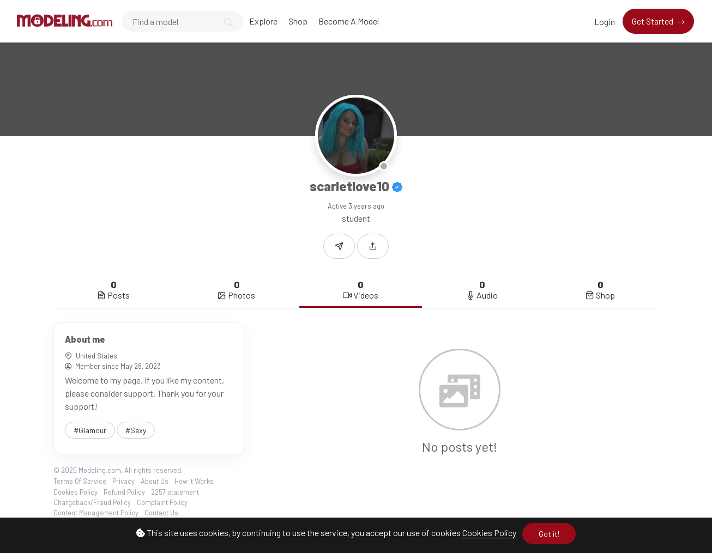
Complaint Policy (162, 502)
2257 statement (175, 492)
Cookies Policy (489, 532)
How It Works (194, 481)
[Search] (182, 21)
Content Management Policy (95, 512)
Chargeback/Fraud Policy (92, 502)
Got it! (549, 533)
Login (604, 21)
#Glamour (90, 430)
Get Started (653, 21)
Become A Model (348, 21)
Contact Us (161, 512)
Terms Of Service (79, 481)
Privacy (123, 481)
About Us (154, 481)
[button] (373, 246)
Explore (263, 21)
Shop (297, 21)
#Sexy (135, 430)
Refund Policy (124, 492)
